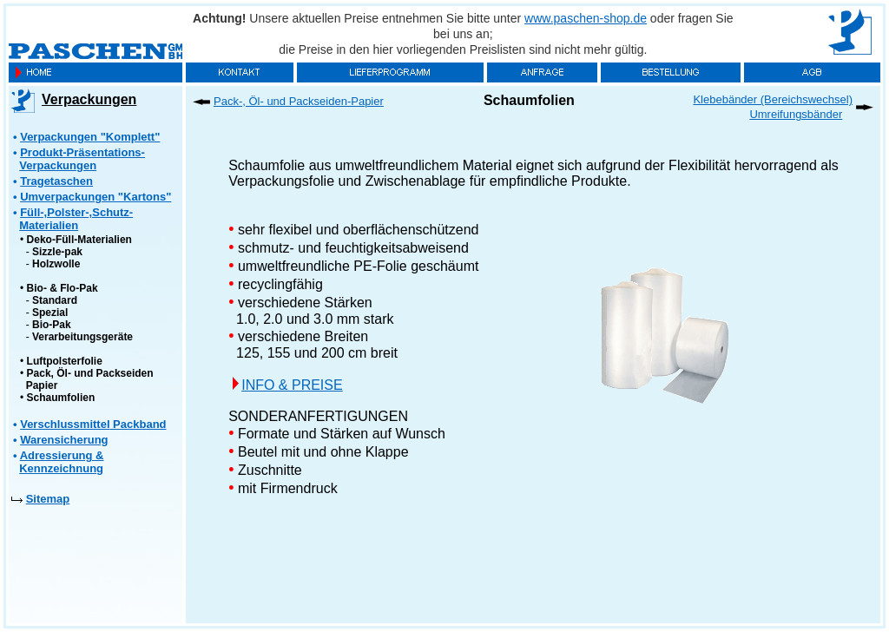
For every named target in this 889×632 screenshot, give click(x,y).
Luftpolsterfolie (64, 361)
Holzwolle (56, 264)
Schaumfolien (61, 398)
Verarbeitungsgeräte (82, 337)
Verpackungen (89, 99)
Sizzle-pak (57, 252)
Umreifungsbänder (795, 114)
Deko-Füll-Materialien (79, 240)
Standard (54, 300)
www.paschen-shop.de (585, 18)
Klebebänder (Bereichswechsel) (773, 99)
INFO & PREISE (291, 385)
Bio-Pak (51, 325)
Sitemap (48, 498)
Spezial (50, 312)
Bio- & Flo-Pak (62, 288)
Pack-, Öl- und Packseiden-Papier (299, 101)
